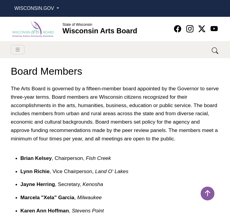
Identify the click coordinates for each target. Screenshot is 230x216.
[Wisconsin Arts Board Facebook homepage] (178, 29)
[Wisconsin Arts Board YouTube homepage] (214, 29)
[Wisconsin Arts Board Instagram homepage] (191, 29)
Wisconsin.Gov (34, 8)
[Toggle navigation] (18, 49)
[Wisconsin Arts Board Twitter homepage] (203, 29)
